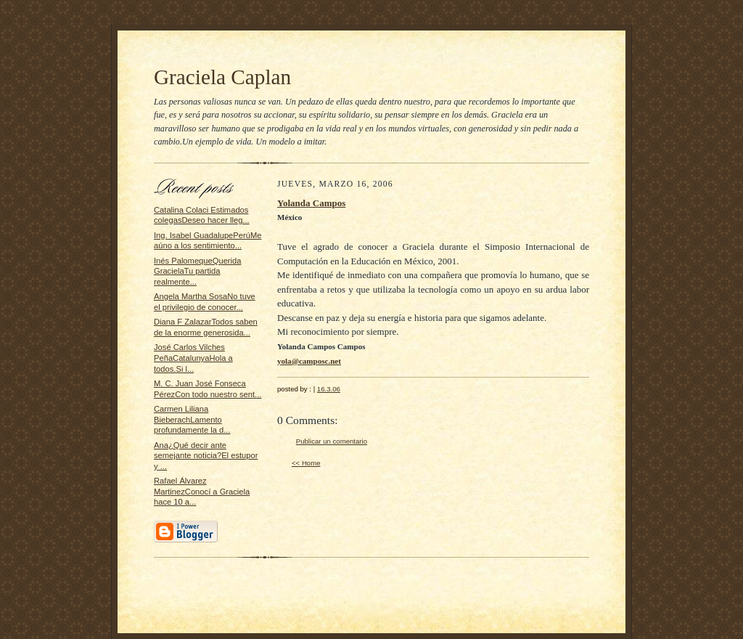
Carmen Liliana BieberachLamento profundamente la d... (192, 419)
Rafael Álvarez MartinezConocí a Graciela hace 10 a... (202, 491)
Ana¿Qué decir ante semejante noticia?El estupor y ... (206, 456)
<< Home (306, 463)
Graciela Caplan (222, 77)
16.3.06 (328, 389)
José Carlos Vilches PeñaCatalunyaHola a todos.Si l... (193, 358)
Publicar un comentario (331, 441)
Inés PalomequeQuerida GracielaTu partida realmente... (198, 271)
